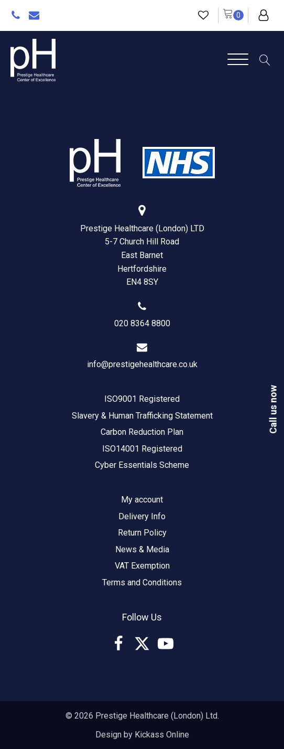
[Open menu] (237, 60)
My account (142, 500)
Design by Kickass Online (142, 735)
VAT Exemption (142, 566)
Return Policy (142, 533)
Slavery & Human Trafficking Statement (142, 416)
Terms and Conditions (142, 582)
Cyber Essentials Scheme (142, 465)
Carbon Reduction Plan (142, 432)
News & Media (142, 549)
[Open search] (265, 60)
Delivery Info (142, 516)
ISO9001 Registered (142, 399)
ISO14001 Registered (142, 449)
